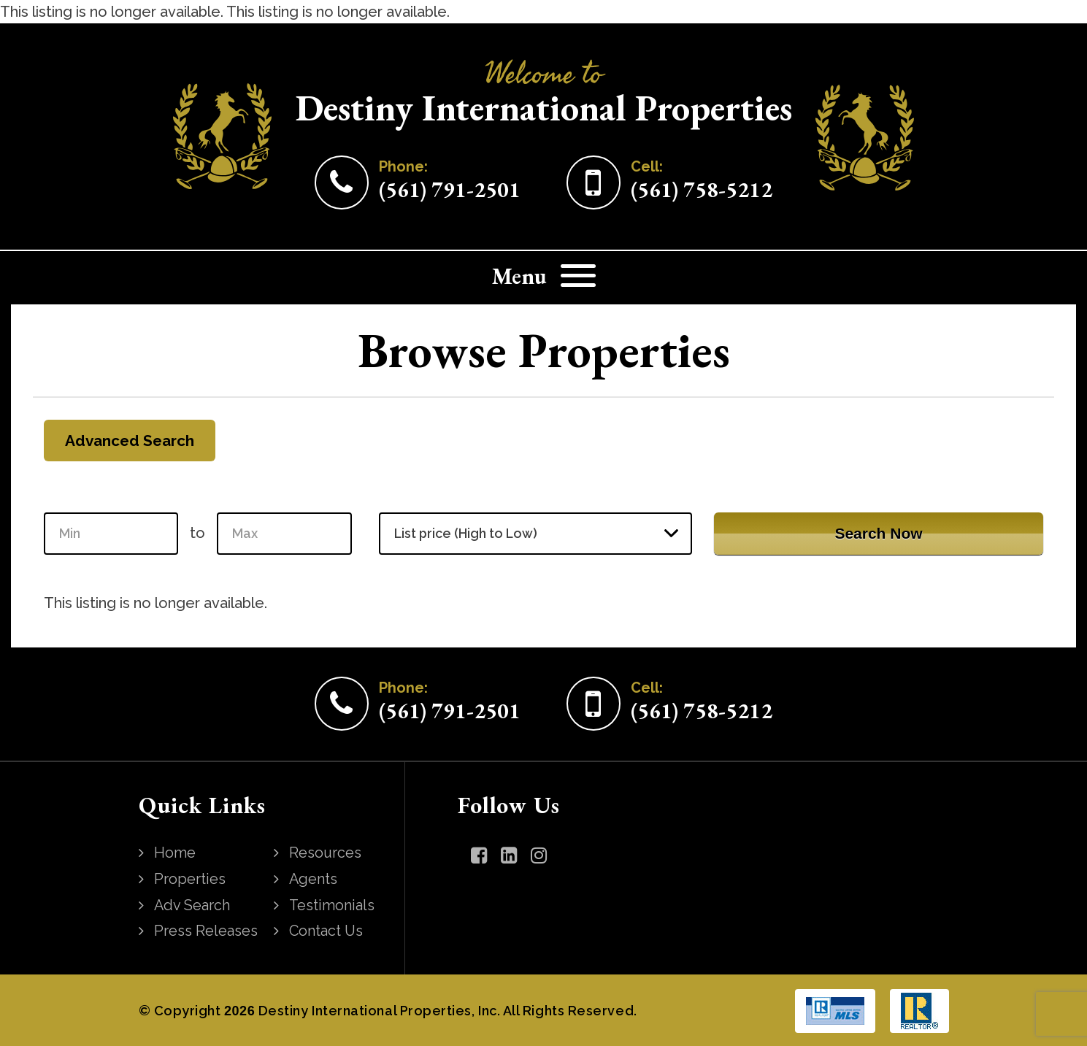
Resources (326, 853)
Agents (314, 879)
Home (175, 853)
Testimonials (333, 904)
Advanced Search (132, 440)
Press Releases (206, 930)
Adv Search (193, 904)
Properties (190, 879)
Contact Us (327, 930)
